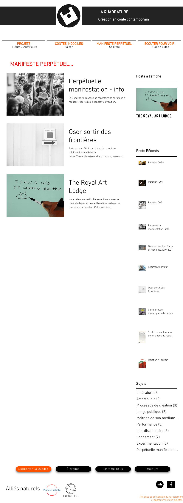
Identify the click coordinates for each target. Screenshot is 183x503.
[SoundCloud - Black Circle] (160, 484)
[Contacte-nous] (113, 469)
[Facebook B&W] (171, 484)
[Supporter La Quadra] (33, 469)
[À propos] (73, 469)
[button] (152, 469)
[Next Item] (171, 99)
